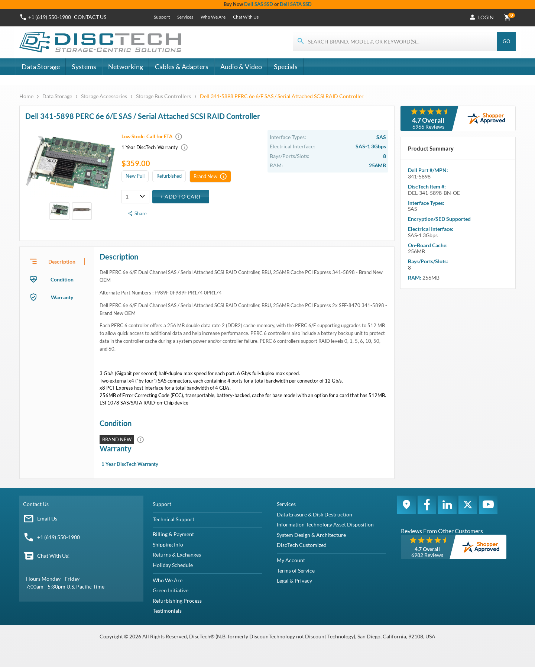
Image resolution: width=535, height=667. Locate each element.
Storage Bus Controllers (163, 96)
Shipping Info (168, 544)
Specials (286, 66)
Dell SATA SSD (296, 4)
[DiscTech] (101, 42)
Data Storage (41, 66)
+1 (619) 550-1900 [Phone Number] (49, 17)
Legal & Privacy (294, 580)
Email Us (47, 518)
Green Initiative (170, 590)
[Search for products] (395, 41)
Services (185, 17)
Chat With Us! (53, 555)
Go (506, 41)
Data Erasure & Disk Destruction (314, 514)
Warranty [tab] (62, 297)
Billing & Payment (173, 534)
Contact (90, 17)
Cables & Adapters (181, 66)
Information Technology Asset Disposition (325, 524)
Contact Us (36, 504)
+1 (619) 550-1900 (58, 537)
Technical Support (173, 519)
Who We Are (213, 17)
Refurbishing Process (177, 600)
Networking (125, 66)
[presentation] (57, 261)
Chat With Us (246, 17)
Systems (84, 66)
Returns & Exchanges (177, 554)
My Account (291, 560)
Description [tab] (61, 261)
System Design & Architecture (311, 535)
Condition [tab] (62, 279)
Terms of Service (296, 570)
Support (162, 17)
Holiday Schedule (173, 565)
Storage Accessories (104, 96)
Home (27, 96)
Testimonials (167, 611)
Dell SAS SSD (258, 4)
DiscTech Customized (302, 545)
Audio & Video (241, 66)
